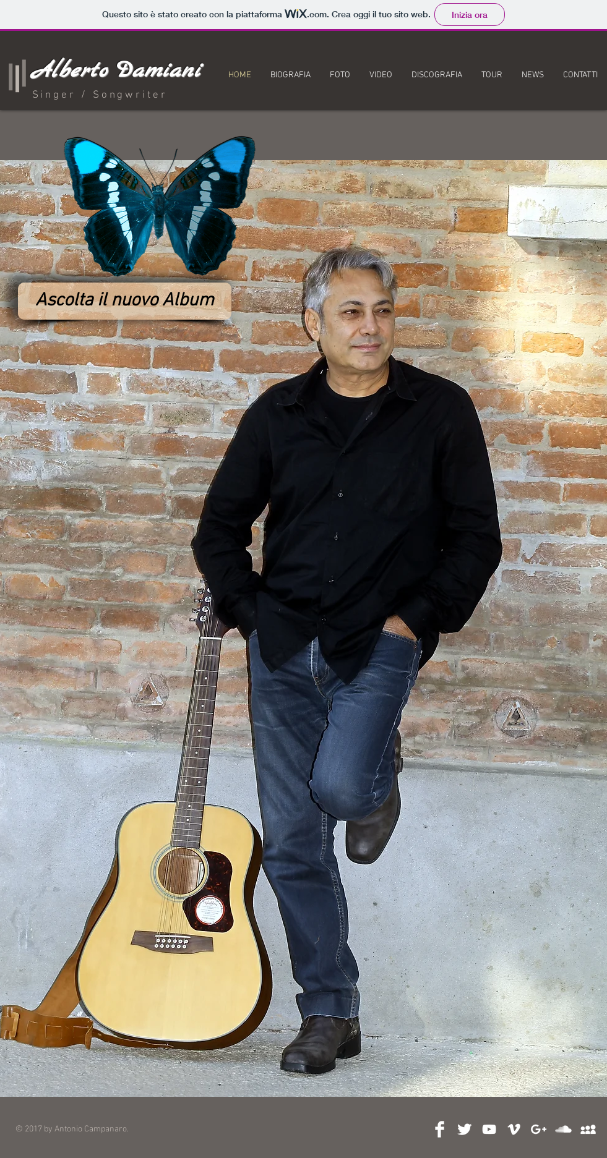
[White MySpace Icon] (588, 1129)
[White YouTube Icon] (489, 1129)
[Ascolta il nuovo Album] (124, 301)
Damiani (157, 71)
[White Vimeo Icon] (514, 1129)
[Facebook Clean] (439, 1129)
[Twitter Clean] (464, 1129)
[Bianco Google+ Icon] (538, 1129)
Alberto (70, 71)
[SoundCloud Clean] (563, 1129)
